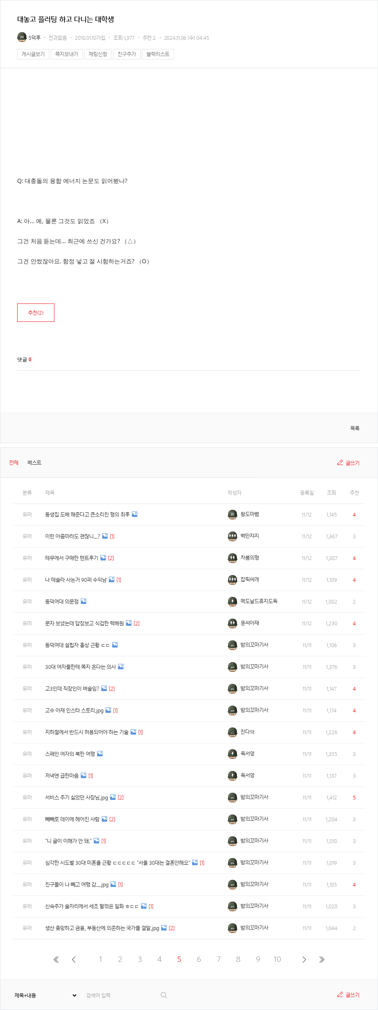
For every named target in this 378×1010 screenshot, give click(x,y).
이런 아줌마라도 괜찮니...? (72, 536)
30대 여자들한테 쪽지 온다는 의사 (80, 667)
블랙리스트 (158, 54)
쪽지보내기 (66, 54)
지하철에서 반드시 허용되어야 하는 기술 (87, 732)
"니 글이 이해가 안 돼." (68, 841)
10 (277, 959)
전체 (13, 463)
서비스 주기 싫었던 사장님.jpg (76, 797)
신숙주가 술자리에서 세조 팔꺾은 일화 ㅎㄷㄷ (92, 906)
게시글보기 (33, 54)
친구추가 (127, 54)
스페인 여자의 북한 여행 (70, 754)
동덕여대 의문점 (62, 602)
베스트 (34, 463)
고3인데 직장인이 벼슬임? (72, 689)
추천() (36, 313)
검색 (164, 995)
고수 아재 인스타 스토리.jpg (74, 710)
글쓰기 (353, 463)
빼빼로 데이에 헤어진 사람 (72, 819)
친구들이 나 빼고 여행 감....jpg (76, 885)
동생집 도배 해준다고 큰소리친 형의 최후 (87, 514)
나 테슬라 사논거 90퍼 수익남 (76, 580)
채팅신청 (98, 54)
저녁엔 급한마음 (62, 776)
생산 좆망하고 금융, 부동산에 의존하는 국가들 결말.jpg (102, 928)
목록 (355, 428)
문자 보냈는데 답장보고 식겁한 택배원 (84, 623)
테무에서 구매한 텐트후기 (71, 558)
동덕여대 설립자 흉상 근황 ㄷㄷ (77, 645)
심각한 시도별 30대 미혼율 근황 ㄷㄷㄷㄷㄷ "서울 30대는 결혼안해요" (117, 863)
